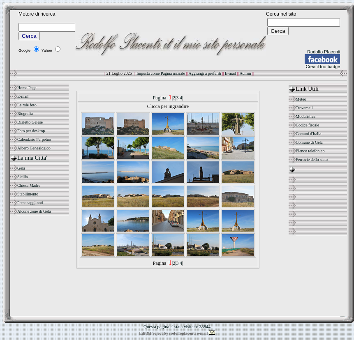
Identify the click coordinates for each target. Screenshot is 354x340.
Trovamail (304, 108)
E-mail (230, 73)
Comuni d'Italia (308, 133)
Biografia (25, 113)
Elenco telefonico (310, 151)
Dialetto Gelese (30, 122)
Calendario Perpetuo (34, 139)
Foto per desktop (31, 131)
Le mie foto (27, 105)
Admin (245, 73)
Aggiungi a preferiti (205, 73)
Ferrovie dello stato (312, 159)
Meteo (301, 99)
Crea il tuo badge (322, 66)
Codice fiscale (307, 125)
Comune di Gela (309, 142)
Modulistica (305, 116)
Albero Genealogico (34, 148)
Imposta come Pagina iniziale (161, 73)
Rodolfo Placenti (323, 51)
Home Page (26, 87)
